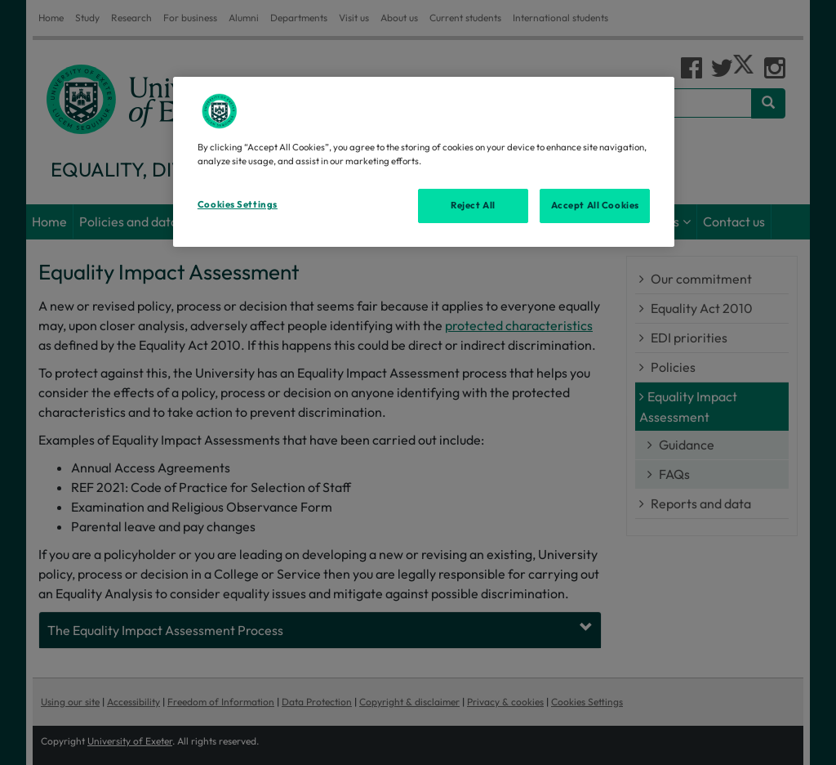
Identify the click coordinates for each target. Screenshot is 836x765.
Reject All (473, 205)
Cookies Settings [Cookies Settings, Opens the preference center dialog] (238, 204)
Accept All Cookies (595, 205)
